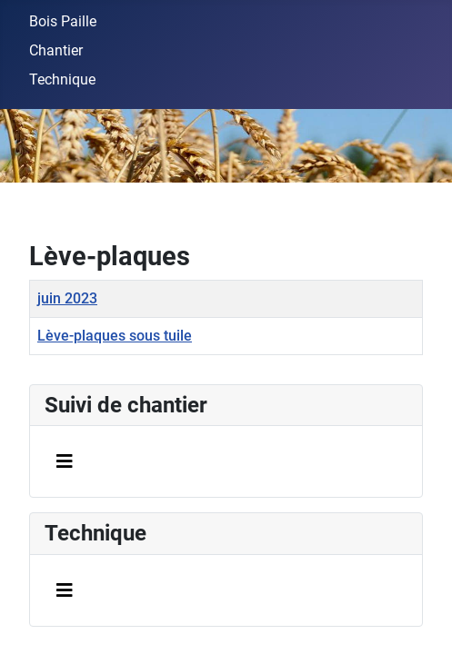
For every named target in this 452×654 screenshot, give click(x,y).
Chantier (56, 50)
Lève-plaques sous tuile (114, 335)
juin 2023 (67, 298)
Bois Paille (62, 21)
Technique (62, 79)
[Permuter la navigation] (65, 461)
